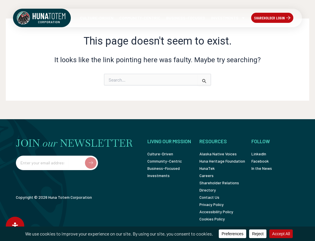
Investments (228, 18)
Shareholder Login (269, 17)
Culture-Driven (97, 17)
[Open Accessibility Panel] (15, 226)
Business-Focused (185, 17)
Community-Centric (139, 17)
